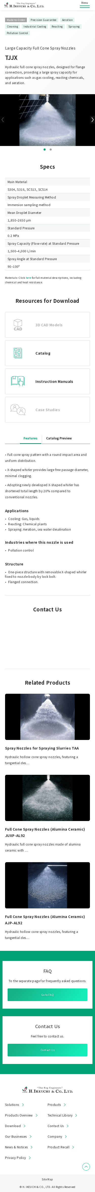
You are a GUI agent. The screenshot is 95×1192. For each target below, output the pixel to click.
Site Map (47, 1179)
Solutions (12, 1104)
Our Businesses (16, 1136)
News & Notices (16, 1147)
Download (13, 1125)
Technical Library (60, 1115)
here (28, 278)
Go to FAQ (47, 995)
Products (54, 1104)
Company (55, 1136)
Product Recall (59, 1147)
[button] (45, 149)
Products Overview (19, 1115)
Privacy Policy (15, 1157)
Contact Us (47, 1050)
